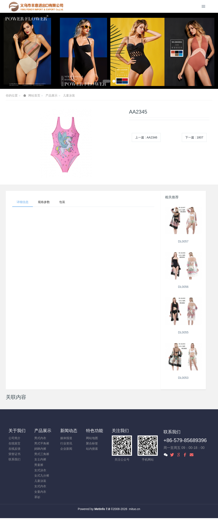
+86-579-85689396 (185, 440)
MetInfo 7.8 (102, 509)
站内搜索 (92, 448)
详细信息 (23, 202)
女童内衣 (40, 491)
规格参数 (44, 202)
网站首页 (34, 95)
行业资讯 (66, 443)
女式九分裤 (41, 475)
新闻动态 (68, 430)
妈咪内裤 (40, 448)
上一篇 (146, 137)
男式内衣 (40, 438)
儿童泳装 (69, 95)
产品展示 (51, 95)
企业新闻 (66, 448)
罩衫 (37, 497)
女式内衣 (40, 486)
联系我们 (14, 459)
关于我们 (17, 430)
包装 (62, 202)
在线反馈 (14, 448)
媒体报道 (66, 438)
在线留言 (14, 443)
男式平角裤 (41, 443)
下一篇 (194, 137)
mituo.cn (134, 509)
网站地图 (92, 438)
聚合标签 (92, 443)
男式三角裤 (41, 454)
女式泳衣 (40, 470)
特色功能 (94, 430)
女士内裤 (40, 459)
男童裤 (38, 465)
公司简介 (14, 438)
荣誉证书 (14, 454)
